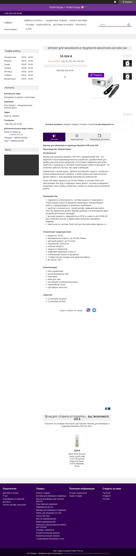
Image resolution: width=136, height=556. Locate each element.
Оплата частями (78, 20)
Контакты (81, 25)
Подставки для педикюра (46, 504)
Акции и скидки (75, 496)
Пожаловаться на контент (73, 553)
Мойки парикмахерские (46, 522)
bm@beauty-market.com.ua (16, 133)
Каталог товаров (43, 493)
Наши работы (43, 25)
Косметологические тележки (48, 536)
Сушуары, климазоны (45, 530)
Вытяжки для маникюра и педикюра (51, 496)
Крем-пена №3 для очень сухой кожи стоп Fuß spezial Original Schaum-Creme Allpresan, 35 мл (76, 460)
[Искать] (129, 25)
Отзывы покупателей (78, 493)
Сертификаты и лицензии (13, 499)
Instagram (107, 496)
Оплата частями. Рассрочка (14, 505)
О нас (29, 29)
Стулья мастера (43, 516)
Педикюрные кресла (44, 507)
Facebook (107, 493)
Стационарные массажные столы (50, 539)
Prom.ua (80, 551)
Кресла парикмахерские (46, 519)
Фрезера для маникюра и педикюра (51, 510)
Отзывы (30, 25)
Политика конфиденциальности (97, 553)
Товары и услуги (33, 20)
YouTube (106, 499)
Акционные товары (56, 20)
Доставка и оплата (63, 25)
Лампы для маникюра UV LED (48, 513)
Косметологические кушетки (48, 533)
